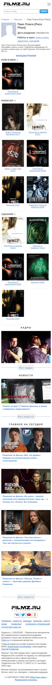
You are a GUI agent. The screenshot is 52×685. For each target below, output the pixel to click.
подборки (16, 624)
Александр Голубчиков (19, 647)
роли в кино (42, 37)
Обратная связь (38, 677)
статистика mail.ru (11, 627)
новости (17, 621)
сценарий (34, 41)
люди (4, 624)
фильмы (27, 621)
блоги (47, 621)
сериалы (37, 621)
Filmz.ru (5, 640)
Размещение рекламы (26, 680)
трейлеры (6, 621)
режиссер (23, 41)
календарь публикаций (37, 624)
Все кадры (26, 368)
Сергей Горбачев (10, 649)
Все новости (26, 416)
